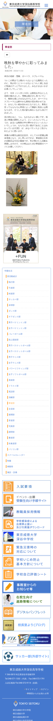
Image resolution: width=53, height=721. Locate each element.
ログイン (45, 689)
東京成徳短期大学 (21, 717)
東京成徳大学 (19, 713)
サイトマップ (31, 689)
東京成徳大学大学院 (22, 710)
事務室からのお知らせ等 (38, 693)
